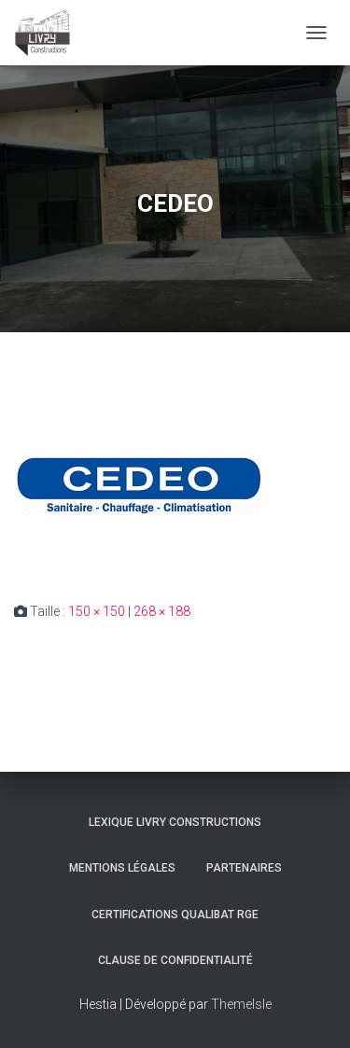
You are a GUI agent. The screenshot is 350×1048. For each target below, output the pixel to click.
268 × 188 (161, 611)
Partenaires (244, 867)
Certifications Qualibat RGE (175, 914)
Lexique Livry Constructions (175, 822)
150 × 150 (96, 611)
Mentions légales (122, 867)
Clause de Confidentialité (175, 960)
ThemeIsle (241, 1004)
